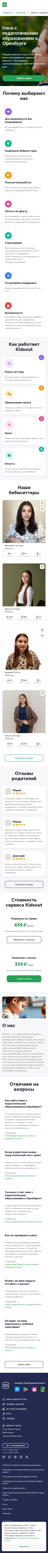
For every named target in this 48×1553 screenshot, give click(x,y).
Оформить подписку (24, 939)
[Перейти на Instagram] (15, 1457)
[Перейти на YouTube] (9, 1457)
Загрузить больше (24, 758)
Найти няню (24, 78)
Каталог (21, 12)
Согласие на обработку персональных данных (21, 1465)
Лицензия (6, 1513)
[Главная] (6, 1386)
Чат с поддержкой (15, 1445)
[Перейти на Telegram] (27, 1457)
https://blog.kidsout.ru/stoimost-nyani (23, 1222)
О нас (5, 1504)
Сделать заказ (24, 979)
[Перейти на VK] (4, 1457)
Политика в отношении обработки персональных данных (23, 1471)
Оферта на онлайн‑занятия (14, 1488)
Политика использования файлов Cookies (20, 1477)
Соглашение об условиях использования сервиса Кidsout (23, 1482)
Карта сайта (8, 1509)
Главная (7, 12)
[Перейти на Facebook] (21, 1457)
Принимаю (24, 1546)
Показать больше (24, 884)
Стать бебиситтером (11, 1429)
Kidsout (4, 4)
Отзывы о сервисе (10, 1500)
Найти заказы (8, 1433)
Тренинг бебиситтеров (12, 1436)
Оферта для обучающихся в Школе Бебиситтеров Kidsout (23, 1494)
